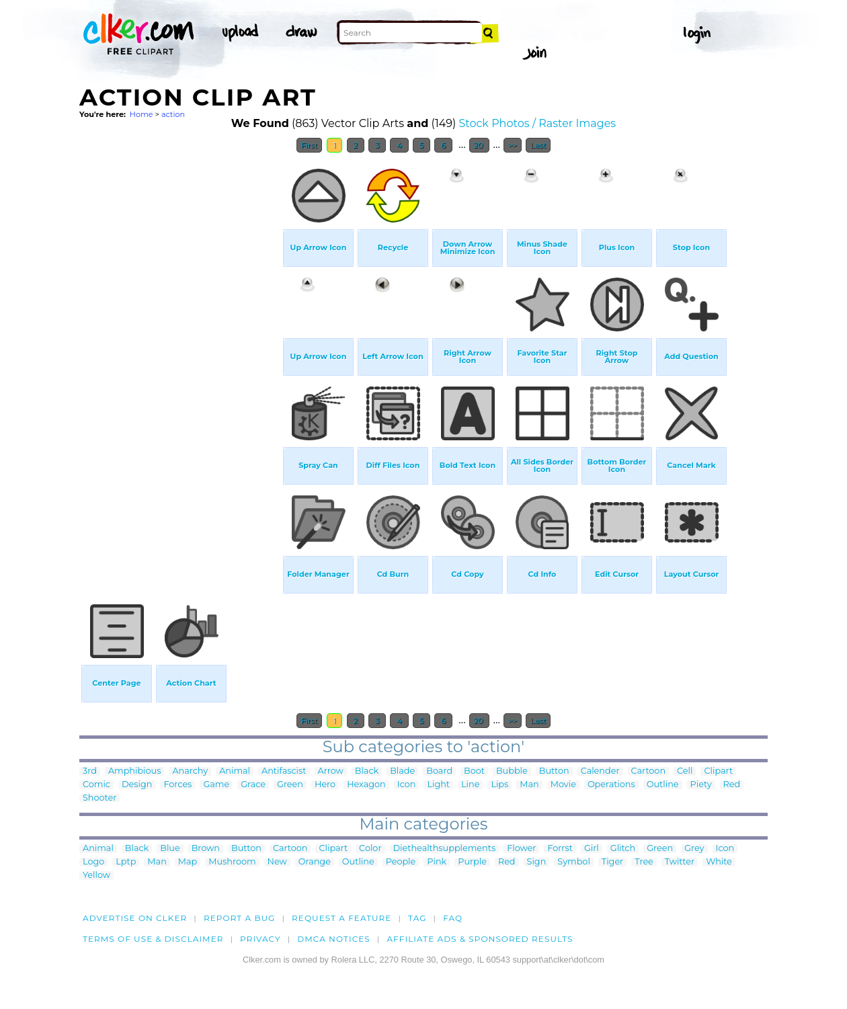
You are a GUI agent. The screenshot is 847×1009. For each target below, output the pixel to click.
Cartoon (648, 771)
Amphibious (134, 771)
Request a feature (341, 918)
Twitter (679, 862)
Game (216, 784)
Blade (402, 771)
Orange (314, 862)
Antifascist (283, 771)
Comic (96, 784)
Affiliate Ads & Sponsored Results (480, 939)
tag (417, 918)
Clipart (718, 771)
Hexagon (366, 784)
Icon (406, 784)
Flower (521, 848)
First (309, 145)
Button (554, 771)
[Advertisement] (180, 361)
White (719, 862)
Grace (253, 784)
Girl (591, 848)
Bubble (512, 771)
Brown (206, 848)
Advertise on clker (135, 918)
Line (470, 784)
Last (538, 145)
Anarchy (190, 771)
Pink (436, 862)
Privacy (260, 939)
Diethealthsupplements (444, 848)
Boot (474, 771)
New (277, 862)
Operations (611, 784)
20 (479, 145)
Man (529, 784)
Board (439, 771)
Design (137, 784)
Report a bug (240, 918)
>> (512, 145)
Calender (600, 771)
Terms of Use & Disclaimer (153, 939)
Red (732, 784)
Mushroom (231, 862)
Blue (169, 848)
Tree (644, 862)
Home (141, 114)
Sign (537, 862)
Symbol (573, 862)
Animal (234, 771)
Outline (663, 784)
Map (187, 862)
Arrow (331, 771)
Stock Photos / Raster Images (537, 123)
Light (438, 784)
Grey (694, 848)
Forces (177, 784)
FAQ (452, 918)
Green (290, 784)
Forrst (559, 848)
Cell (684, 771)
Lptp (126, 862)
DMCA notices (333, 939)
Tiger (612, 862)
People (401, 862)
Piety (701, 784)
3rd (90, 771)
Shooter (99, 798)
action (173, 114)
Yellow (96, 875)
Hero (325, 784)
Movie (563, 784)
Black (366, 771)
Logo (93, 862)
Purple (472, 862)
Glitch (622, 848)
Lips (499, 784)
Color (370, 848)
